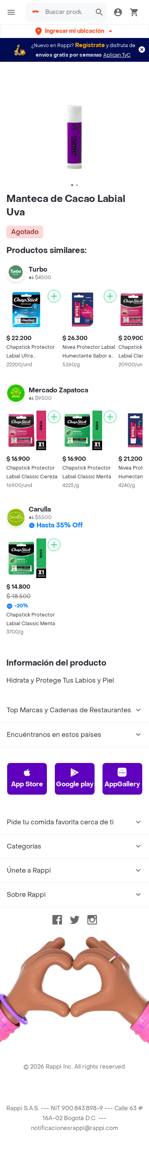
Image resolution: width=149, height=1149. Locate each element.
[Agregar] (54, 296)
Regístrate (90, 45)
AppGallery (122, 778)
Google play (74, 778)
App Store (27, 778)
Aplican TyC (117, 55)
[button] (74, 31)
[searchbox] (66, 12)
